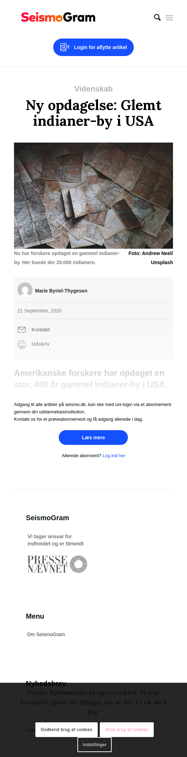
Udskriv (40, 344)
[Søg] (154, 18)
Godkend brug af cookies (66, 729)
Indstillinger (95, 744)
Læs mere (93, 437)
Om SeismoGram (46, 634)
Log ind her (114, 455)
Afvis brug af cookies (126, 729)
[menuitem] (154, 18)
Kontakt (41, 329)
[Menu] (169, 17)
